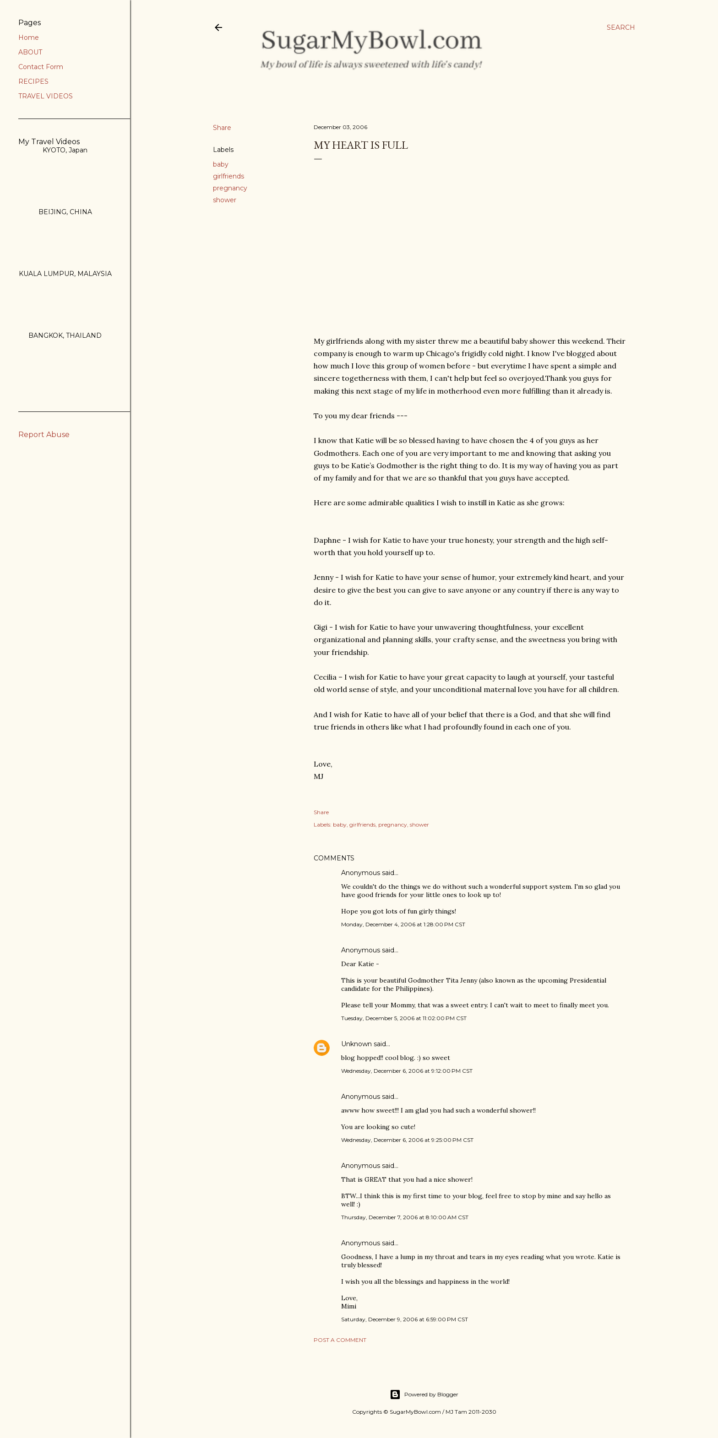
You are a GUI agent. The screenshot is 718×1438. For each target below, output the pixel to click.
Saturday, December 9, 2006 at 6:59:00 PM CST (404, 1319)
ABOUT (30, 52)
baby (220, 164)
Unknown (356, 1044)
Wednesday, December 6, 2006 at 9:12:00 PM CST (407, 1070)
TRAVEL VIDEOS (45, 96)
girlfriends (228, 176)
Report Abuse (44, 434)
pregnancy (230, 188)
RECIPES (33, 81)
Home (28, 37)
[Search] (621, 27)
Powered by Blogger (424, 1394)
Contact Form (40, 67)
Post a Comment (340, 1339)
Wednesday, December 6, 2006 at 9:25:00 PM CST (407, 1139)
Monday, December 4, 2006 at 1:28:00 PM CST (403, 924)
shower (224, 200)
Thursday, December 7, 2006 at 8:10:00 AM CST (404, 1217)
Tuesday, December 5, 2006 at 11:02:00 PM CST (404, 1018)
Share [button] (222, 128)
